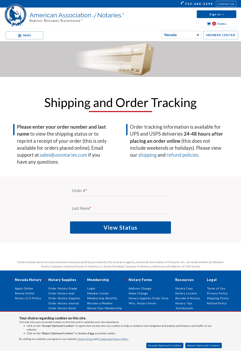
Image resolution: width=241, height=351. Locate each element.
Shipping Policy (218, 298)
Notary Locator (186, 293)
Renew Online (24, 293)
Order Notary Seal (61, 293)
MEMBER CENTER (220, 35)
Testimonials (184, 308)
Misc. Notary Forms (142, 303)
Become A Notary (187, 298)
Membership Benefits (102, 298)
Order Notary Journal (63, 303)
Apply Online (24, 288)
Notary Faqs (184, 288)
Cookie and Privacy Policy (113, 338)
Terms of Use (85, 338)
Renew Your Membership (104, 308)
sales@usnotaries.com (63, 155)
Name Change (138, 293)
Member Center (98, 293)
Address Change (140, 288)
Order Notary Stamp (62, 288)
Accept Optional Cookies (165, 345)
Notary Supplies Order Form (149, 298)
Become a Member (100, 303)
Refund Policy (217, 303)
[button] (216, 14)
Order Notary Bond (62, 308)
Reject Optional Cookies (203, 345)
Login (91, 288)
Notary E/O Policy (28, 298)
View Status (120, 227)
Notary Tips (183, 303)
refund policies (182, 155)
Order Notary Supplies (64, 298)
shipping (147, 155)
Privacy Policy (217, 293)
